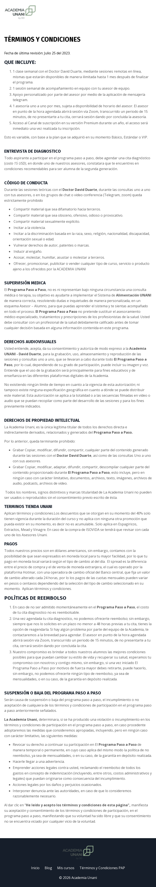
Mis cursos (65, 868)
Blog (48, 868)
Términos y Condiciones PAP (102, 868)
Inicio (35, 868)
